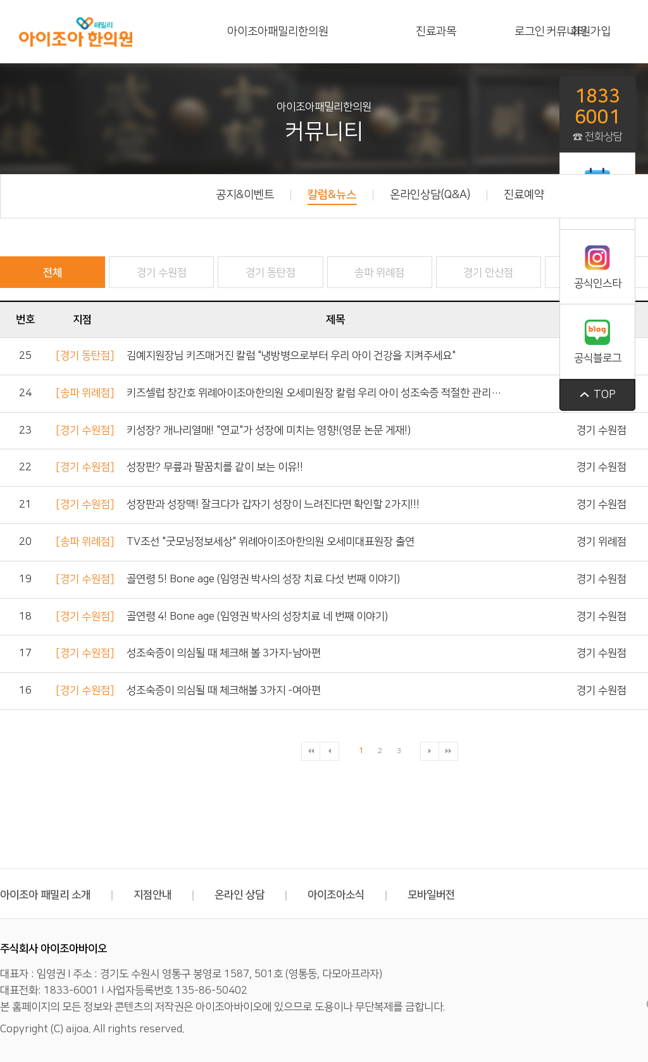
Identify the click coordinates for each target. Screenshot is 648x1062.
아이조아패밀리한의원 (277, 31)
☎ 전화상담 (597, 113)
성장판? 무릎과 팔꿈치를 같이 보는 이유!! (215, 467)
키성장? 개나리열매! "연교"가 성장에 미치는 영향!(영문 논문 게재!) (269, 430)
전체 (52, 272)
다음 (429, 751)
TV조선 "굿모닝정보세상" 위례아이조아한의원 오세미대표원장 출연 (270, 541)
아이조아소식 (347, 895)
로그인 (529, 31)
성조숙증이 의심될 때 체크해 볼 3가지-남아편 (224, 653)
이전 (329, 751)
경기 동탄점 (271, 272)
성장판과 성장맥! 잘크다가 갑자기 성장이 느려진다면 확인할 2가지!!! (273, 504)
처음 (310, 751)
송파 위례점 (379, 272)
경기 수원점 (162, 272)
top (598, 395)
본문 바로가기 (0, 0)
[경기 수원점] (85, 430)
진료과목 (436, 31)
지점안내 (164, 895)
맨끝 (448, 751)
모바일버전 (431, 895)
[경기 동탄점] (85, 355)
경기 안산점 (488, 272)
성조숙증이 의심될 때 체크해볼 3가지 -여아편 (224, 690)
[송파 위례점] (85, 393)
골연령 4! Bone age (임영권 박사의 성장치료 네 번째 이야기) (257, 616)
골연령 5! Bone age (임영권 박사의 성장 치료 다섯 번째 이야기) (263, 579)
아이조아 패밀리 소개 (56, 895)
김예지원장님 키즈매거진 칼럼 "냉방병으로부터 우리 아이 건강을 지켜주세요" (291, 355)
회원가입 (590, 31)
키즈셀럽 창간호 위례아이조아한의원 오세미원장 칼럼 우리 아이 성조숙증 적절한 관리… (314, 393)
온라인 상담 (251, 895)
